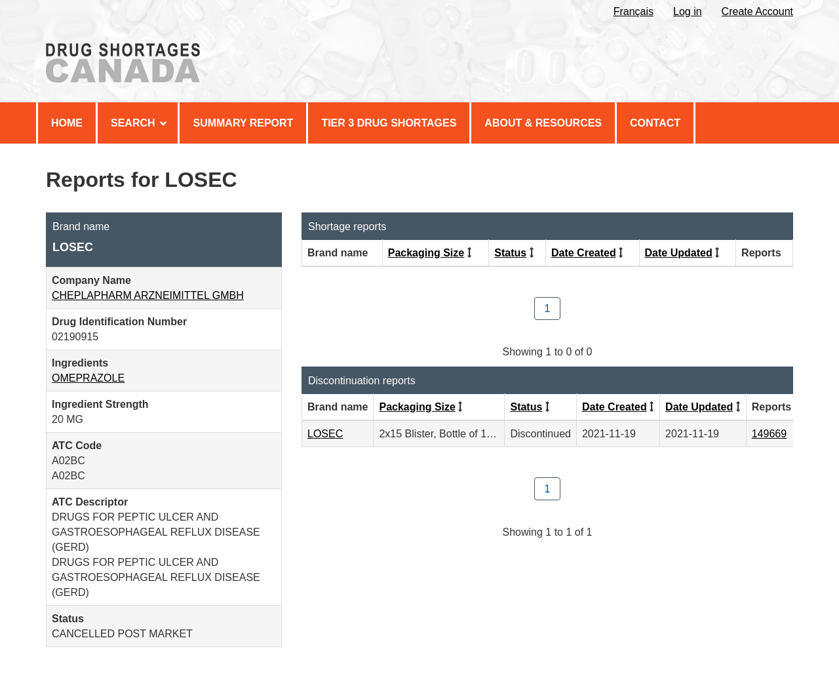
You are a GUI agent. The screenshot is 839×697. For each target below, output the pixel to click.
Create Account (757, 11)
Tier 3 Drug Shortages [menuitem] (388, 123)
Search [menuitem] (139, 123)
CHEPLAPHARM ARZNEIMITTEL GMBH (148, 295)
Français (634, 11)
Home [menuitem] (67, 123)
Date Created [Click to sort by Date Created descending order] (583, 252)
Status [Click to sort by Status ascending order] (510, 252)
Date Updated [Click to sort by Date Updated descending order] (678, 252)
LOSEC (325, 433)
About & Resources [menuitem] (543, 123)
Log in (687, 11)
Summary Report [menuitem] (243, 123)
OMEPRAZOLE (88, 378)
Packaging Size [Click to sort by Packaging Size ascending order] (426, 252)
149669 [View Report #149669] (769, 433)
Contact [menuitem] (655, 123)
